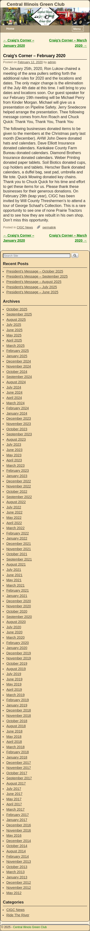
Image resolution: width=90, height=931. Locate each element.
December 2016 (18, 825)
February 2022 (17, 533)
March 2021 (15, 585)
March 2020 (15, 637)
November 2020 (18, 606)
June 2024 (14, 392)
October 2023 (16, 429)
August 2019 (16, 669)
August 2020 (16, 622)
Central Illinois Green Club (36, 4)
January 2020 (16, 648)
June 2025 (14, 330)
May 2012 (13, 893)
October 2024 (16, 372)
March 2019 (15, 695)
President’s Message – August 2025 (33, 282)
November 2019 (18, 658)
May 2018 (13, 737)
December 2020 (18, 601)
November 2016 (18, 830)
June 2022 (14, 512)
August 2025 (16, 320)
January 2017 (16, 820)
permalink (49, 227)
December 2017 (18, 763)
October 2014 (16, 846)
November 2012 (18, 888)
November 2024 (18, 366)
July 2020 (13, 627)
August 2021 (16, 564)
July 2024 (13, 387)
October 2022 (16, 491)
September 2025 (19, 314)
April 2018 (14, 742)
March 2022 (15, 528)
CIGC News (25, 227)
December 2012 (18, 882)
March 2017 (15, 809)
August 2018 (16, 726)
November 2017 (18, 768)
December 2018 (18, 710)
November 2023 (18, 424)
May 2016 (13, 835)
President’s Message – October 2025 (34, 271)
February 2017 (17, 815)
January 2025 (16, 356)
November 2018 (18, 716)
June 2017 (14, 794)
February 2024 (17, 408)
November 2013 (18, 861)
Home (10, 28)
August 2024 (16, 382)
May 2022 (13, 518)
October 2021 (16, 554)
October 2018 (16, 721)
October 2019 (16, 663)
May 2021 (13, 580)
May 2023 (13, 455)
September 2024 (19, 377)
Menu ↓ (78, 29)
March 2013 (15, 872)
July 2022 (13, 507)
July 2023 (13, 444)
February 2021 (17, 590)
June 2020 (14, 632)
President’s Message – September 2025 (37, 276)
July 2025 (13, 325)
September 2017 (19, 778)
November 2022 (18, 486)
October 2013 (16, 867)
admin (52, 62)
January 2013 (16, 877)
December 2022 (18, 481)
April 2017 (14, 804)
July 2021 (13, 570)
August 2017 (16, 783)
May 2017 (13, 799)
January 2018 (16, 757)
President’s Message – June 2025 (32, 292)
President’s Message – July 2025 (31, 287)
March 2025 (15, 346)
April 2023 (14, 460)
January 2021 (16, 596)
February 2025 (17, 351)
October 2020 (16, 611)
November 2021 (18, 549)
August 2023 (16, 439)
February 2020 (17, 643)
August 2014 (16, 851)
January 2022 (16, 538)
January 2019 (16, 705)
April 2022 (14, 523)
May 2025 (13, 335)
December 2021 (18, 544)
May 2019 (13, 684)
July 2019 (13, 674)
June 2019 (14, 679)
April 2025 (14, 340)
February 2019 (17, 700)
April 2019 (14, 689)
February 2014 (17, 856)
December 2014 (18, 841)
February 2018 (17, 752)
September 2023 (19, 434)
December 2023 (18, 418)
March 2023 (15, 465)
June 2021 (14, 575)
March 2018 (15, 747)
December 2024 (18, 361)
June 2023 (14, 450)
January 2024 (16, 413)
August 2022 (16, 502)
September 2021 (19, 559)
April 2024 (14, 398)
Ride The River (17, 915)
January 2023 (16, 476)
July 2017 (13, 789)
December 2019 (18, 653)
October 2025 (16, 309)
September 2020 (19, 617)
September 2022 (19, 497)
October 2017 (16, 773)
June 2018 (14, 731)
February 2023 (17, 470)
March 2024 (15, 403)
